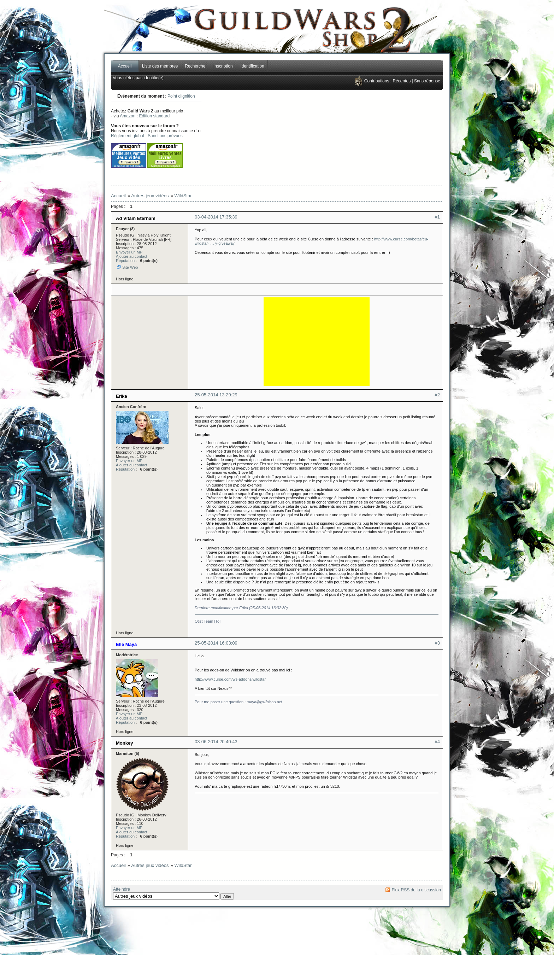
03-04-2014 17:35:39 (216, 217)
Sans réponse (427, 80)
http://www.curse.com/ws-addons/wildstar (230, 679)
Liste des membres (160, 66)
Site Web (130, 267)
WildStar (183, 195)
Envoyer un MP (129, 252)
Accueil (125, 66)
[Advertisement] (346, 138)
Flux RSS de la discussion (416, 889)
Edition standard (154, 115)
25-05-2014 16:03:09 (216, 643)
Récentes (402, 80)
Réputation (125, 260)
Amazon (127, 115)
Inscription (223, 66)
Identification (252, 66)
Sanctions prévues (165, 135)
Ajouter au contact (131, 256)
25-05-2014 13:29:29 (216, 394)
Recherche (195, 66)
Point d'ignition (181, 96)
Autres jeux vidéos (150, 195)
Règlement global (127, 135)
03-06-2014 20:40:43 (216, 741)
